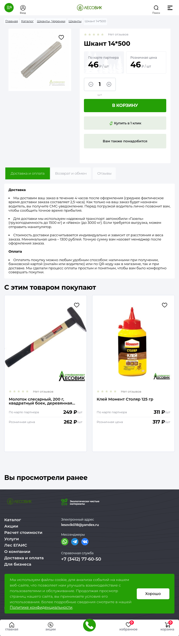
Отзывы (104, 173)
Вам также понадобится (125, 141)
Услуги (11, 538)
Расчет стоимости (23, 532)
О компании (17, 551)
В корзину (125, 105)
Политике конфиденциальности (41, 607)
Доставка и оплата (28, 173)
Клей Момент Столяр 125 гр (125, 399)
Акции (11, 526)
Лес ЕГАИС (15, 545)
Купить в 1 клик (125, 123)
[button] (9, 7)
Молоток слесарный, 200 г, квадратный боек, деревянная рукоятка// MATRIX (41, 401)
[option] (46, 373)
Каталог (12, 519)
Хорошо (153, 593)
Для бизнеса (17, 564)
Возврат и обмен (71, 173)
